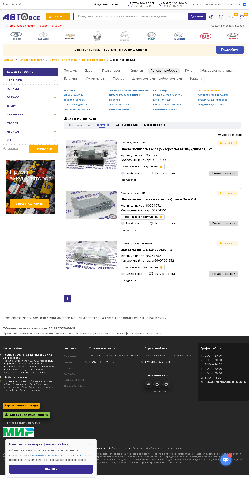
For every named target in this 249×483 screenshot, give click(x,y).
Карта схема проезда (21, 405)
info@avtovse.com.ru (107, 5)
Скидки (67, 362)
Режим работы (215, 5)
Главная (8, 60)
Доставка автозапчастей (17, 381)
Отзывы (198, 5)
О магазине (70, 357)
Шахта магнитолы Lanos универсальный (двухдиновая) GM (166, 149)
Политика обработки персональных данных (158, 448)
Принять (51, 469)
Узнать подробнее (29, 204)
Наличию (102, 125)
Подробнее (230, 49)
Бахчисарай (12, 4)
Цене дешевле (127, 125)
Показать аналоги (223, 173)
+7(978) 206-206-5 (141, 4)
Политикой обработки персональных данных (59, 455)
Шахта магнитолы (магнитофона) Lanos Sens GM (158, 199)
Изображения (230, 134)
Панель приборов (93, 60)
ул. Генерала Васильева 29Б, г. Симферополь (29, 367)
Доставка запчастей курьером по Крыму (33, 26)
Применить (43, 149)
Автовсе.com (98, 448)
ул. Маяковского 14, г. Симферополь (24, 370)
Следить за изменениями (26, 414)
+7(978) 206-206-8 (174, 4)
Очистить (13, 149)
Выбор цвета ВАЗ (74, 386)
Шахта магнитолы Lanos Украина (146, 250)
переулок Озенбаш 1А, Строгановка (24, 373)
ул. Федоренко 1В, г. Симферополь (23, 364)
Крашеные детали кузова (227, 26)
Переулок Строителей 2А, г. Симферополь (28, 361)
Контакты (234, 5)
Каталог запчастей (31, 60)
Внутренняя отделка (63, 60)
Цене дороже (154, 125)
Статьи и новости (73, 380)
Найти (197, 16)
